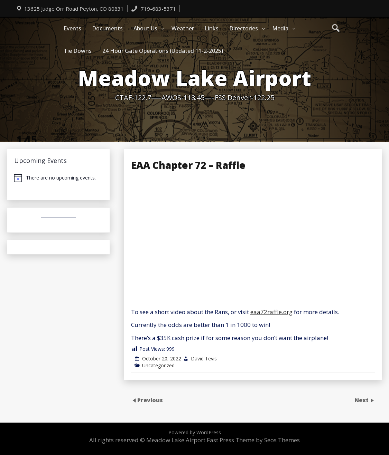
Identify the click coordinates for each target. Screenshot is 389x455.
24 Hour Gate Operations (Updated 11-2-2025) (162, 51)
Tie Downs (78, 51)
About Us (145, 28)
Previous (150, 400)
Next (362, 400)
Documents (107, 28)
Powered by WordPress (194, 432)
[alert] (58, 178)
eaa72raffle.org (271, 312)
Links (212, 28)
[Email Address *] (264, 339)
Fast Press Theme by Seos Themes (253, 440)
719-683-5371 (153, 8)
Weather (183, 28)
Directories (243, 28)
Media (280, 28)
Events (72, 28)
